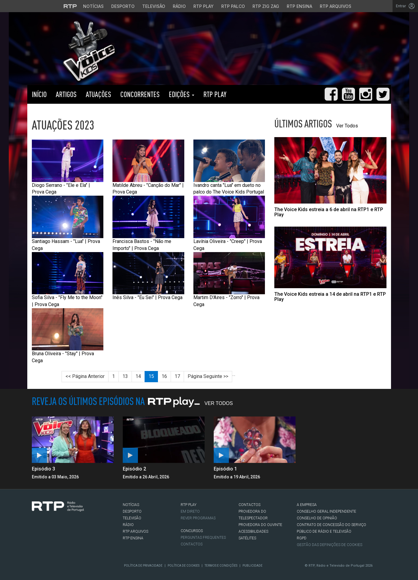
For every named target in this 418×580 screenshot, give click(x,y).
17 (177, 376)
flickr (71, 536)
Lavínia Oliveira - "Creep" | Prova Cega (229, 223)
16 (164, 376)
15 (151, 376)
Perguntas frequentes (203, 537)
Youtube (62, 536)
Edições (181, 94)
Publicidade (252, 565)
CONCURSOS (192, 531)
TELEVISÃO (132, 518)
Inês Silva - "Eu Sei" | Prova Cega (148, 276)
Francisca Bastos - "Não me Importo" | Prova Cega (148, 223)
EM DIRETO (190, 511)
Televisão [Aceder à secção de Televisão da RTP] (153, 6)
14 (138, 376)
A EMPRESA (307, 505)
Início (39, 94)
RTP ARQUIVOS (135, 531)
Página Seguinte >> (208, 376)
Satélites (247, 538)
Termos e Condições (221, 565)
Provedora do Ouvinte (260, 525)
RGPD (301, 538)
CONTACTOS (249, 505)
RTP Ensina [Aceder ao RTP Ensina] (299, 6)
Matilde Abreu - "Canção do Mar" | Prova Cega (148, 167)
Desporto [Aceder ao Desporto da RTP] (123, 6)
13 (125, 376)
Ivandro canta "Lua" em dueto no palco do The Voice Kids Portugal (229, 167)
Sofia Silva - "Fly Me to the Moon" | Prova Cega (68, 279)
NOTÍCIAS (131, 505)
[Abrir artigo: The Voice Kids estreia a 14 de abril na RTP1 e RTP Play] (330, 264)
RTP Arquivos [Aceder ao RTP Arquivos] (335, 6)
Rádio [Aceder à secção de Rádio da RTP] (179, 6)
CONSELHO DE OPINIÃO (317, 518)
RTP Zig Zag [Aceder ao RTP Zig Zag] (265, 6)
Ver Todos (347, 126)
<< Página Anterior (85, 376)
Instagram (53, 536)
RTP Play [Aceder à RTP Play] (203, 6)
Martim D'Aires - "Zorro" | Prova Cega (229, 279)
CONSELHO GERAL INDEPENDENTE (326, 511)
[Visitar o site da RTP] (70, 6)
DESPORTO (132, 511)
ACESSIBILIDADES (253, 531)
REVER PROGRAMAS (198, 518)
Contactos (191, 544)
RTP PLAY (214, 94)
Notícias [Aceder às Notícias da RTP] (93, 6)
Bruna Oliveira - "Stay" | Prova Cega (68, 335)
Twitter (44, 536)
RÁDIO (128, 525)
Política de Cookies (183, 565)
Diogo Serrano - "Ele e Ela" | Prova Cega (68, 167)
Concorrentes (140, 94)
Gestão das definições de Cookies (329, 545)
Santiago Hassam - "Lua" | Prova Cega (68, 223)
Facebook (35, 536)
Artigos (66, 94)
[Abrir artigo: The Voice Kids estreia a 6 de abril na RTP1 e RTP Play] (330, 177)
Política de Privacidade (143, 565)
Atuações (98, 94)
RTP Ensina (133, 538)
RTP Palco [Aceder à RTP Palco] (233, 6)
